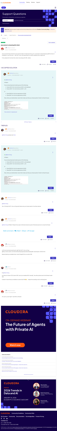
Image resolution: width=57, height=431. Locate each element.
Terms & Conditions (15, 427)
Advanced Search (5, 23)
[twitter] (4, 418)
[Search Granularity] (8, 20)
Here (14, 135)
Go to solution (52, 42)
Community (22, 2)
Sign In (3, 7)
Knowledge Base (30, 416)
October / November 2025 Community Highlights (11, 361)
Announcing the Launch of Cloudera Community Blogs (12, 357)
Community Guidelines (18, 413)
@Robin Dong (9, 79)
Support (38, 2)
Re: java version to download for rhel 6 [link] (24, 35)
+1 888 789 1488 (7, 422)
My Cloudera (4, 416)
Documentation (20, 416)
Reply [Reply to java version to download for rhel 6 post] (53, 61)
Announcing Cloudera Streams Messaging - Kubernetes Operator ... (15, 367)
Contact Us (4, 420)
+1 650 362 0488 (13, 424)
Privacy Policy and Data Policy (22, 427)
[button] (54, 51)
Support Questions (12, 35)
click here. (35, 428)
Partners (33, 2)
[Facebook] (1, 418)
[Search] (34, 20)
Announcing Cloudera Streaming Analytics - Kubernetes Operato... (15, 364)
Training (28, 2)
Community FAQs (29, 413)
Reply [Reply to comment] (50, 115)
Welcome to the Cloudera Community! (9, 371)
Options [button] (4, 38)
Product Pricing (40, 416)
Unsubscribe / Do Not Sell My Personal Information (34, 427)
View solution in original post (10, 112)
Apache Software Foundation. (19, 428)
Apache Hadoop (49, 427)
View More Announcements (28, 374)
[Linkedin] (7, 418)
